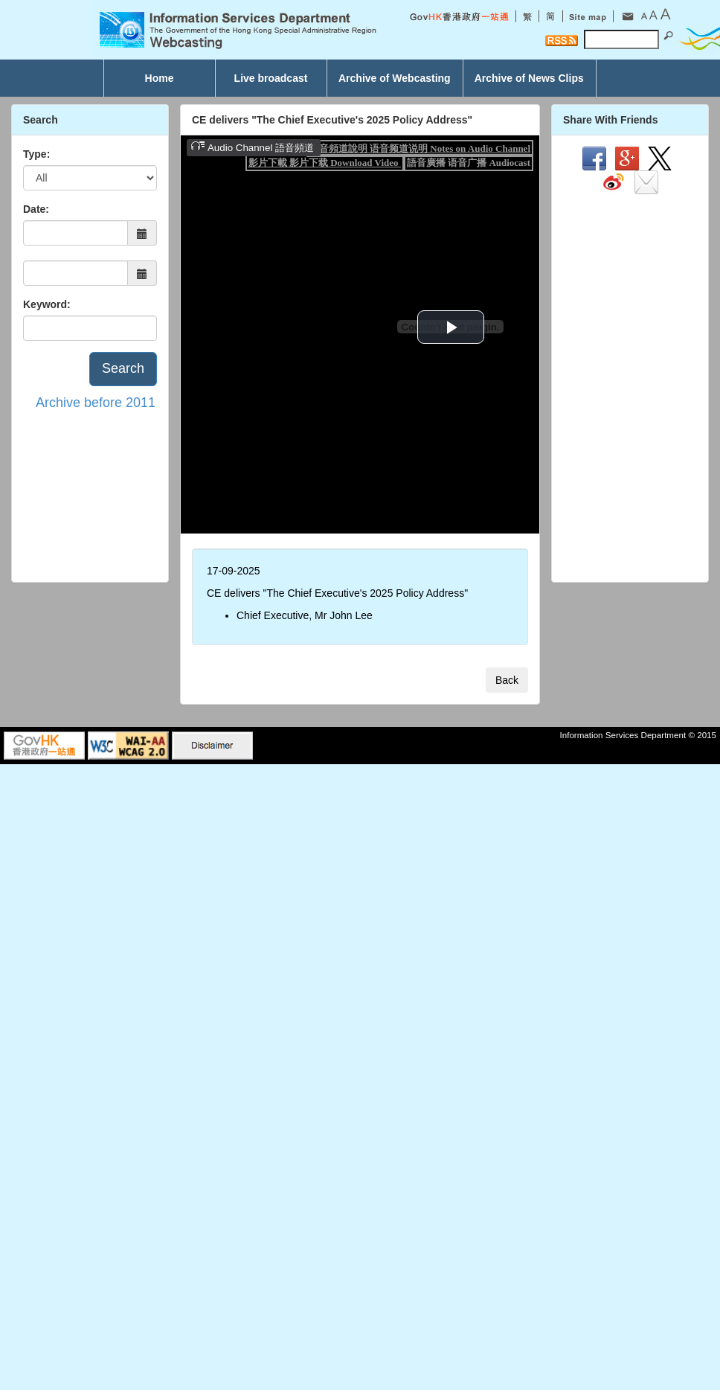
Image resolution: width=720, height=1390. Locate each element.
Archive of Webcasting (394, 78)
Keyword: (47, 304)
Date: (36, 209)
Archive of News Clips (529, 78)
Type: (36, 154)
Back (506, 680)
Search (123, 368)
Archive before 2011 (95, 402)
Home (159, 78)
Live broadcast (271, 78)
